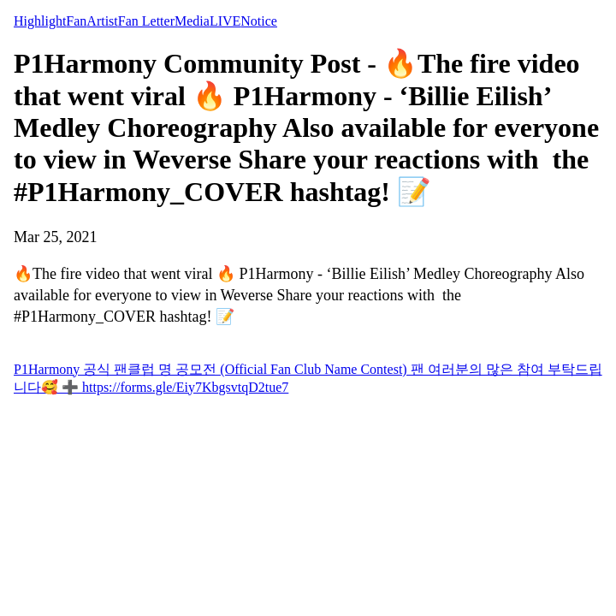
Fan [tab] (76, 21)
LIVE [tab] (225, 21)
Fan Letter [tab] (146, 21)
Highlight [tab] (40, 21)
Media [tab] (192, 21)
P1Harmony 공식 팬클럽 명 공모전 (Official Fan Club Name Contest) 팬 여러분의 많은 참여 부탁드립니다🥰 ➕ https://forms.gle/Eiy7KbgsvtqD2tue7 (308, 378)
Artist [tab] (101, 21)
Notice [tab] (258, 21)
